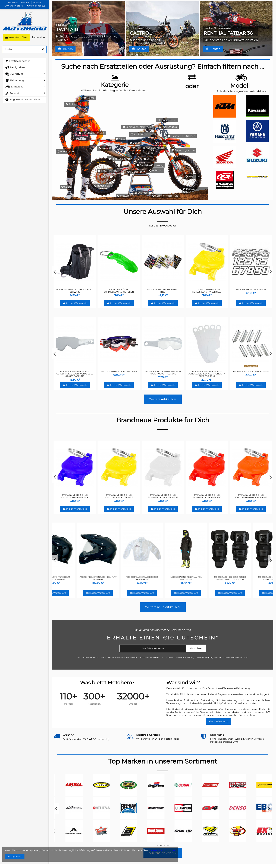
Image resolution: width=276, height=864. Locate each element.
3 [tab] (164, 845)
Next (270, 271)
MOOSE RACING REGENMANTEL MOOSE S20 (206, 578)
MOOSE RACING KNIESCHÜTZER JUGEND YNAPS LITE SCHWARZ (251, 578)
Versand (25, 2)
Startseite (13, 2)
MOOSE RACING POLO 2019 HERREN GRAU (207, 290)
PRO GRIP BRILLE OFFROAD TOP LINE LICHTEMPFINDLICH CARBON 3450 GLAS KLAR (162, 373)
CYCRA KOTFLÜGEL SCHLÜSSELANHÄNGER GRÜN (163, 496)
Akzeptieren (14, 856)
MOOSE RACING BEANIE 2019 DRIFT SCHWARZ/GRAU (163, 290)
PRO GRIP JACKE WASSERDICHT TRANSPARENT (163, 578)
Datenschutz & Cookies (162, 850)
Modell (240, 85)
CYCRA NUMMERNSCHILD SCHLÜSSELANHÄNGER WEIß (75, 290)
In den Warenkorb (75, 303)
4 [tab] (168, 845)
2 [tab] (161, 845)
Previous (55, 271)
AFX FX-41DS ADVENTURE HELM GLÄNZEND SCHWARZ (75, 578)
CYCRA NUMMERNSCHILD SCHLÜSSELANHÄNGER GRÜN (119, 290)
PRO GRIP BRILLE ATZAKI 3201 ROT (75, 371)
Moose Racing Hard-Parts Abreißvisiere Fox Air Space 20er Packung (206, 373)
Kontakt (37, 2)
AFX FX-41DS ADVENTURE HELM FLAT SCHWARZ (119, 578)
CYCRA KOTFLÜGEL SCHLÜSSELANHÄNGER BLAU (250, 290)
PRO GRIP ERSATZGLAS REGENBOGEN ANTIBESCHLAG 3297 (119, 372)
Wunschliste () (14, 5)
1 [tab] (157, 845)
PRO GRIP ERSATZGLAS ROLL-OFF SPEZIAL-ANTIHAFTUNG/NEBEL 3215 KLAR (250, 373)
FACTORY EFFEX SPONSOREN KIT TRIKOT (118, 496)
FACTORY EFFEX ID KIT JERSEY (75, 495)
